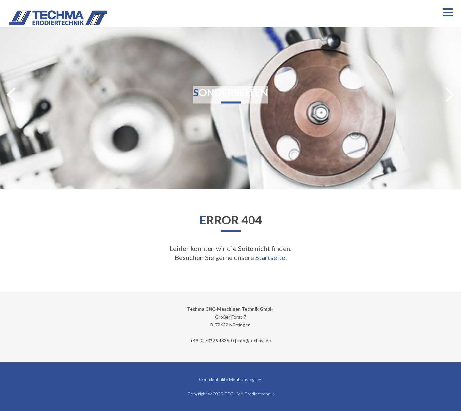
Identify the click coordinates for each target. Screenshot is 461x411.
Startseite (270, 257)
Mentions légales (245, 379)
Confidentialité (213, 379)
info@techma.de (254, 340)
